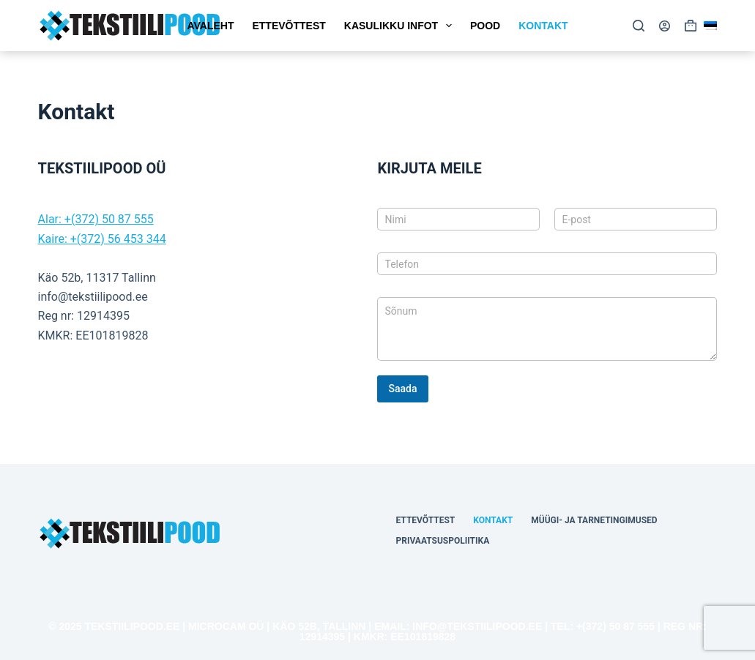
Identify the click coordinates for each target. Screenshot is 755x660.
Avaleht (210, 25)
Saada (402, 388)
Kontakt (543, 25)
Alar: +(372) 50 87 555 (96, 219)
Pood (485, 25)
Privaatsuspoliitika (442, 541)
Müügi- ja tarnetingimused (594, 520)
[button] (710, 25)
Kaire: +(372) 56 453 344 (102, 239)
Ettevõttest (288, 25)
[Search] (638, 25)
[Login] (664, 25)
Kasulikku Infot (401, 25)
